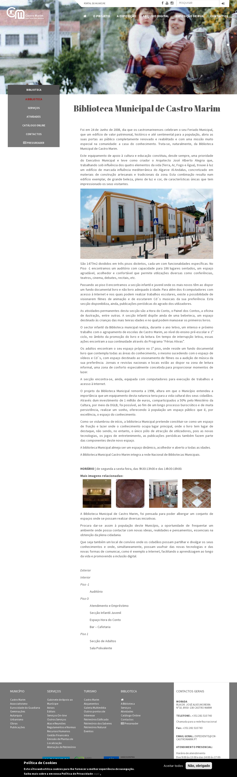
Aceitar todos (173, 766)
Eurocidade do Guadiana (25, 707)
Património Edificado (96, 719)
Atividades (34, 116)
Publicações (17, 727)
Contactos (219, 16)
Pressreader (33, 143)
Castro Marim (17, 699)
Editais (51, 711)
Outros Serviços (56, 719)
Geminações (17, 711)
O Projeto (101, 16)
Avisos (50, 707)
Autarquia (16, 715)
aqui (96, 773)
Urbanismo (16, 719)
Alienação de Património (61, 747)
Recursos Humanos (58, 731)
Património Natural (95, 727)
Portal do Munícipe (94, 3)
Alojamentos (91, 703)
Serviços (34, 108)
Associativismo (19, 703)
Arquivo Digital (156, 16)
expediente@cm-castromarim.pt (196, 738)
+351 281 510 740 (202, 715)
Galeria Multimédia (95, 707)
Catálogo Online (33, 125)
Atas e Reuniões (56, 723)
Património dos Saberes (98, 723)
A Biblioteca (33, 99)
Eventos (88, 731)
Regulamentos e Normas (61, 727)
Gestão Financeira (58, 735)
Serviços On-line (57, 715)
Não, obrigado (199, 766)
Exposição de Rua (190, 16)
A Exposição (126, 16)
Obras (13, 723)
